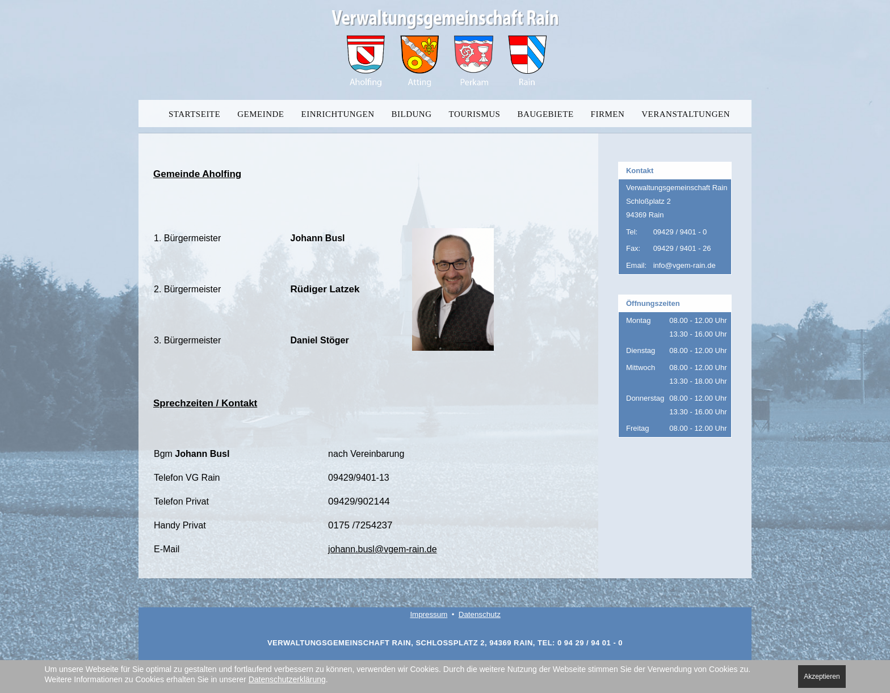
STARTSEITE (194, 114)
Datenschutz (480, 614)
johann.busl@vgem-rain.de (382, 549)
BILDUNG (412, 114)
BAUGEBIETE (545, 114)
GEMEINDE (260, 114)
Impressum (428, 614)
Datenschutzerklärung (287, 679)
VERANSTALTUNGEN (685, 114)
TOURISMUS (475, 114)
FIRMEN (608, 114)
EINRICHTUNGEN (338, 114)
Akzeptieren (821, 677)
